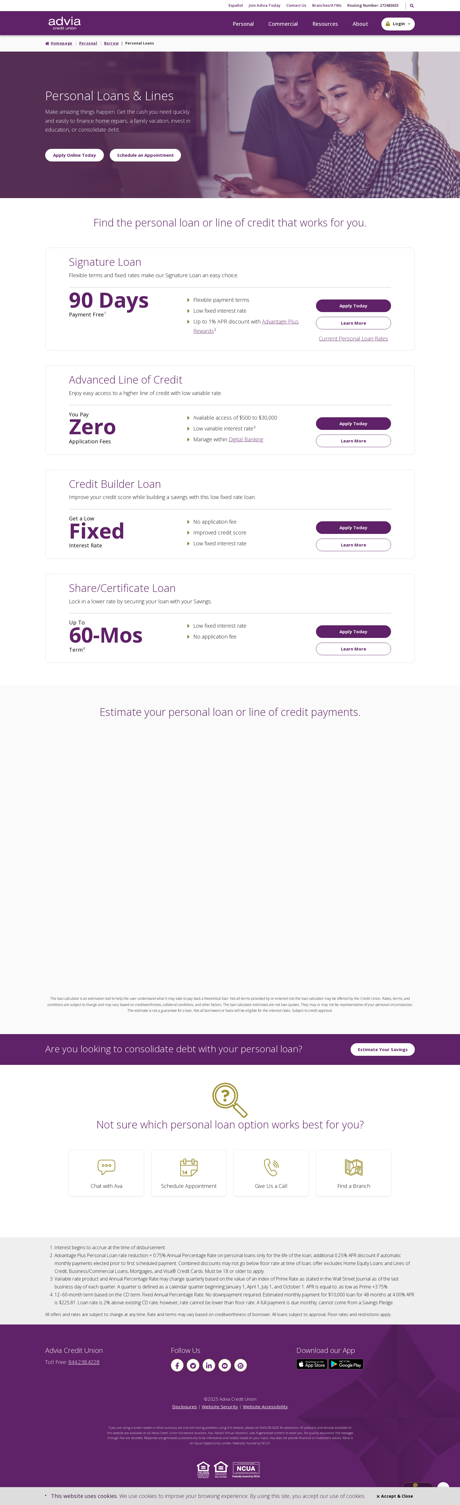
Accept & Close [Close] (395, 1496)
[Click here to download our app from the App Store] (312, 1363)
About (360, 23)
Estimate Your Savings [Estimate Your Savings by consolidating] (383, 1049)
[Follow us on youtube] (224, 1365)
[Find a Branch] (353, 1173)
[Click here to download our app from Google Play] (346, 1363)
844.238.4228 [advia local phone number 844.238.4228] (83, 1362)
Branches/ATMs (326, 5)
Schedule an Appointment (145, 155)
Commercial (283, 23)
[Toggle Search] (411, 6)
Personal (243, 23)
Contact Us (296, 5)
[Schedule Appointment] (188, 1173)
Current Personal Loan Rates (353, 338)
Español (236, 5)
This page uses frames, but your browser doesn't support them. (230, 855)
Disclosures (184, 1406)
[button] (398, 24)
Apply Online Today (74, 155)
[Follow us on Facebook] (177, 1365)
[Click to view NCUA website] (247, 1469)
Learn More (353, 323)
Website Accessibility (265, 1406)
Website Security (220, 1406)
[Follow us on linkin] (208, 1365)
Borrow (111, 43)
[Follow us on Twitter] (193, 1365)
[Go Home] (64, 23)
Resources (325, 23)
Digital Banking (246, 439)
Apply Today (353, 306)
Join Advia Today (264, 5)
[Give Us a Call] (271, 1173)
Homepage (61, 43)
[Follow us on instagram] (240, 1365)
